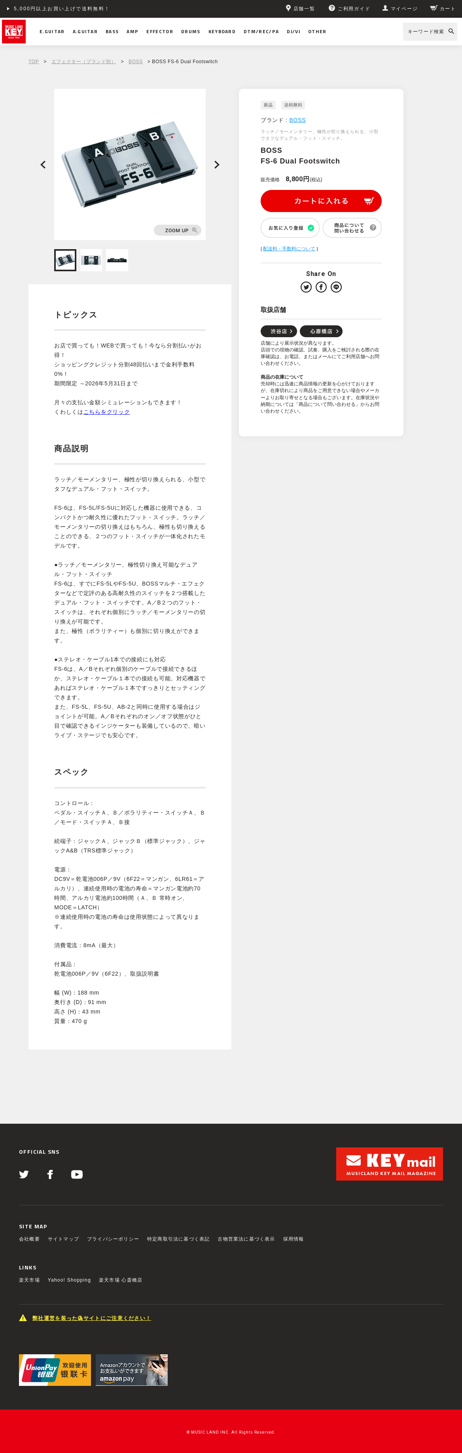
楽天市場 (29, 1280)
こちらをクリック (106, 412)
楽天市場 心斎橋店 (120, 1280)
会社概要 (29, 1239)
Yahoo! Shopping (69, 1280)
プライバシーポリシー (113, 1239)
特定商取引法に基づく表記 (178, 1239)
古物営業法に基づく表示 (246, 1239)
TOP (33, 61)
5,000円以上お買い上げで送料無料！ (62, 8)
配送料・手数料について (289, 248)
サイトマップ (63, 1239)
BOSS (136, 61)
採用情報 (293, 1239)
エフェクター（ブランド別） (83, 61)
